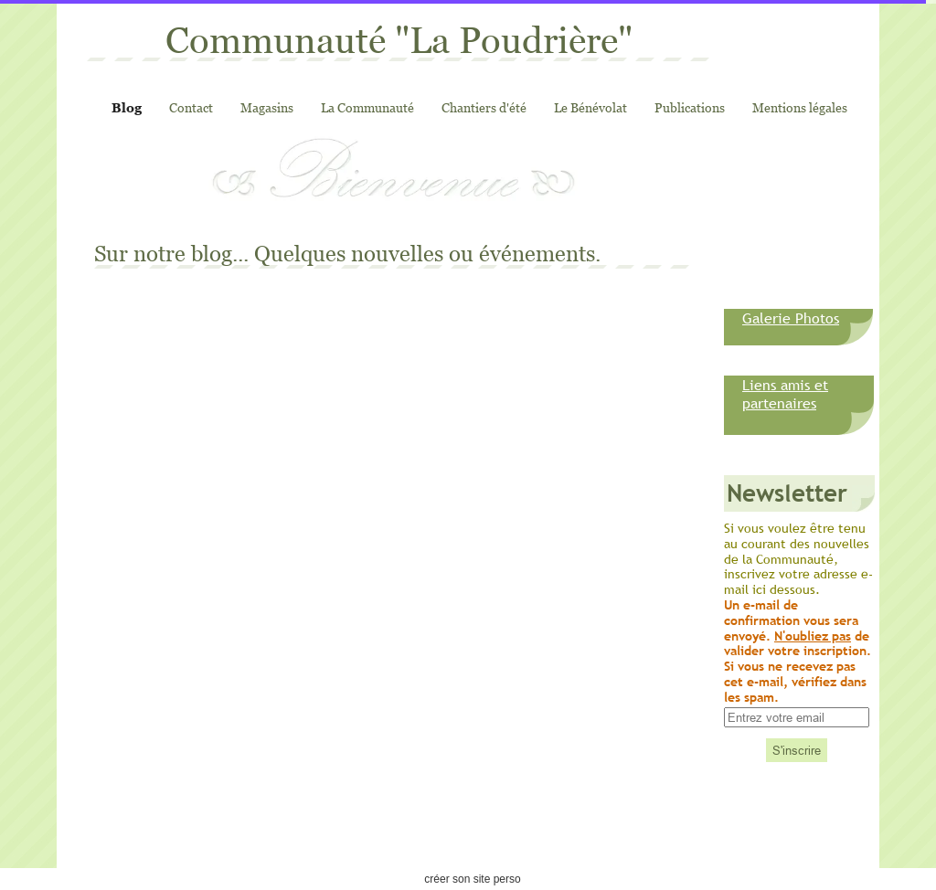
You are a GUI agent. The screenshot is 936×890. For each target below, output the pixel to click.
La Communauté (367, 107)
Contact (191, 107)
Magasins (266, 107)
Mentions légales (799, 107)
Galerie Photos (790, 318)
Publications (689, 107)
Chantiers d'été (483, 107)
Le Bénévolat (590, 107)
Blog (127, 107)
